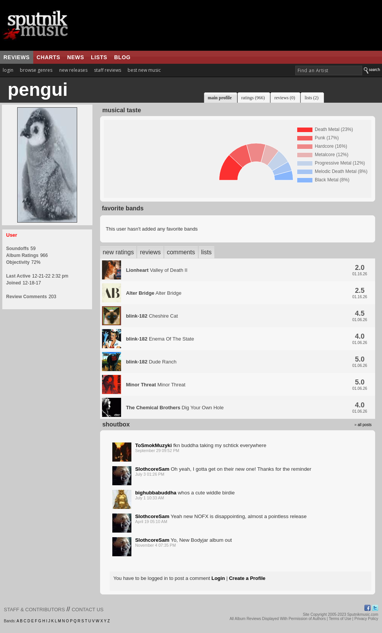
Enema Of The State (160, 339)
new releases (73, 70)
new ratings (118, 252)
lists (99, 57)
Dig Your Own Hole (175, 407)
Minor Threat (156, 385)
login (8, 70)
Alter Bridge (153, 293)
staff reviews (107, 70)
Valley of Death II (157, 270)
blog (122, 57)
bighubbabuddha (155, 493)
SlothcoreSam (152, 469)
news (75, 57)
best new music (144, 70)
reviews (16, 57)
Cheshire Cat (152, 316)
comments (181, 252)
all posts (365, 425)
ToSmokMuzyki (153, 445)
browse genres (36, 70)
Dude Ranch (151, 362)
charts (48, 57)
